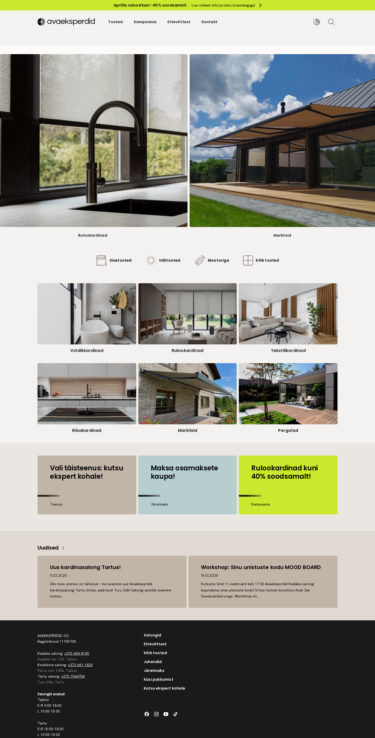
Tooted (115, 21)
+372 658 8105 (76, 653)
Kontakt (209, 21)
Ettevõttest (178, 21)
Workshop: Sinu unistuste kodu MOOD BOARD (261, 567)
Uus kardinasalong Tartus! (85, 567)
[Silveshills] (67, 22)
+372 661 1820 (80, 665)
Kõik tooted (155, 652)
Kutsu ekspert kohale (164, 688)
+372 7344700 (73, 676)
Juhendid (153, 661)
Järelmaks (154, 670)
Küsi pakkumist (158, 679)
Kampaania (145, 21)
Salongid (152, 635)
